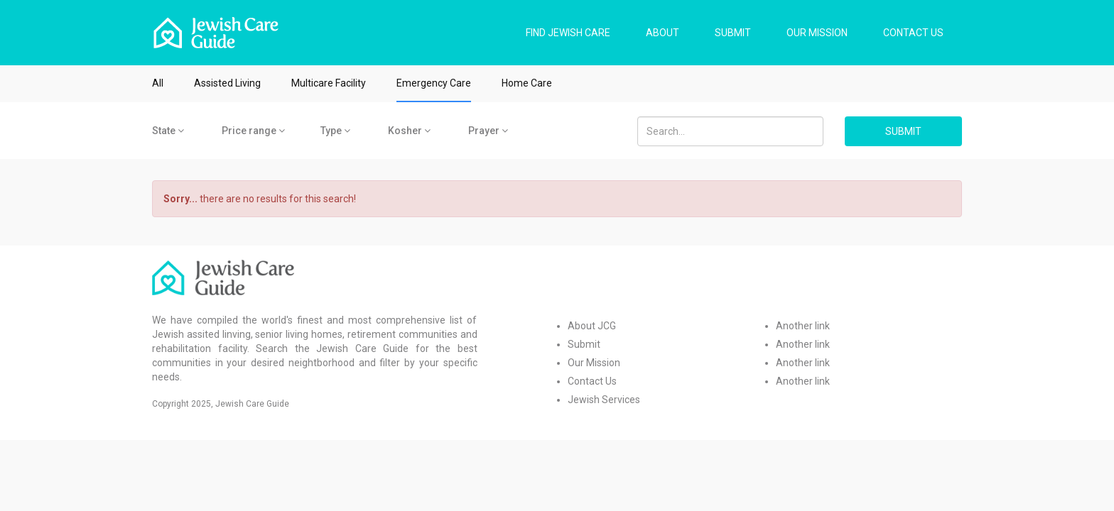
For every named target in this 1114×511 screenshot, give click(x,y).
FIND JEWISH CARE (568, 32)
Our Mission (594, 362)
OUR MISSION (817, 32)
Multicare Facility (328, 83)
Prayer (488, 130)
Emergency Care (433, 83)
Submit (584, 344)
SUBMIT (733, 32)
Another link (803, 325)
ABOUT (662, 32)
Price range (253, 130)
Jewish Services (604, 399)
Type (335, 130)
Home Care (527, 83)
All (157, 83)
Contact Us (592, 381)
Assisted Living (227, 83)
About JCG (592, 325)
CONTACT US (913, 32)
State (168, 130)
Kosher (409, 130)
